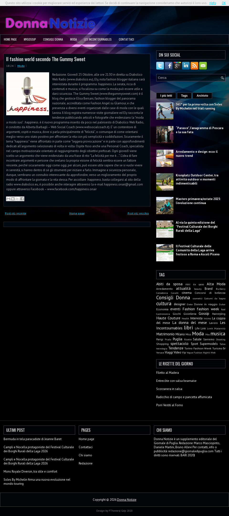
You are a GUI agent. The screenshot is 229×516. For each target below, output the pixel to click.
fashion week (208, 308)
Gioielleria (189, 314)
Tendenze (175, 348)
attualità (183, 288)
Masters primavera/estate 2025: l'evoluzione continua (198, 201)
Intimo (207, 318)
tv (224, 348)
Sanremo (208, 339)
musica (217, 333)
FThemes (114, 510)
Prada (168, 339)
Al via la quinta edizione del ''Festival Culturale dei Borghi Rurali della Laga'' (197, 227)
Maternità (219, 328)
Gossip (204, 313)
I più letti (166, 95)
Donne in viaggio (206, 304)
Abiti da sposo (194, 284)
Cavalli (174, 293)
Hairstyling (218, 314)
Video (177, 352)
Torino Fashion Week (197, 348)
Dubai (222, 304)
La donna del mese (189, 322)
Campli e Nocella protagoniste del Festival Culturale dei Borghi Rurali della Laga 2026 (39, 449)
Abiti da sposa (169, 283)
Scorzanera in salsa (169, 389)
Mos (207, 334)
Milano (180, 334)
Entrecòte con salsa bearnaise (176, 381)
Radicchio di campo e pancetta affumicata (184, 397)
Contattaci (126, 39)
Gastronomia (163, 314)
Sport (194, 344)
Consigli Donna (53, 39)
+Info (212, 3)
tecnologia (161, 348)
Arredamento (164, 288)
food (223, 309)
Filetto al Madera (167, 373)
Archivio (202, 95)
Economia (162, 309)
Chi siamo (85, 455)
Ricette (188, 339)
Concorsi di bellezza (210, 293)
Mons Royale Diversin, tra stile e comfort (30, 471)
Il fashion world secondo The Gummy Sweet (45, 58)
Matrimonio (165, 334)
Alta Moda (216, 283)
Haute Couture (168, 318)
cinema (187, 293)
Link (203, 328)
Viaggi (169, 352)
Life (197, 328)
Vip (184, 352)
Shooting (220, 339)
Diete (190, 304)
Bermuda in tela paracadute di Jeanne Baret (33, 439)
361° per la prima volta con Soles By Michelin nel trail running (199, 106)
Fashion (188, 308)
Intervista (196, 318)
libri (188, 327)
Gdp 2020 (127, 510)
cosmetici (198, 298)
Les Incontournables (98, 39)
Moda (73, 39)
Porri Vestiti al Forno (169, 405)
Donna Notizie (126, 500)
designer (179, 304)
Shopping (162, 344)
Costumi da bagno (214, 298)
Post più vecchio (138, 213)
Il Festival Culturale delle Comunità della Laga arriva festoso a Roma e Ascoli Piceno (198, 250)
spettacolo (179, 343)
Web (213, 352)
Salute (197, 339)
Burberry (220, 288)
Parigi (159, 339)
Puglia (177, 339)
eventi (175, 308)
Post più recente (15, 213)
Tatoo (222, 344)
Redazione (86, 463)
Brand (209, 289)
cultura (164, 303)
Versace (160, 352)
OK (224, 3)
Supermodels (209, 344)
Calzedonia (162, 293)
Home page (10, 39)
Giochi (177, 314)
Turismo (217, 348)
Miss (188, 334)
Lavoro (213, 323)
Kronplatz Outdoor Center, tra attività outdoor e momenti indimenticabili (197, 179)
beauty (198, 288)
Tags (184, 95)
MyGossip (30, 39)
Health (185, 318)
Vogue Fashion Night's (198, 352)
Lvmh (210, 328)
